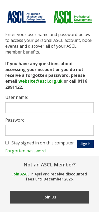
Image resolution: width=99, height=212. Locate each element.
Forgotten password (25, 151)
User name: (16, 97)
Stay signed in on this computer (42, 143)
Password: (15, 120)
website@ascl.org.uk (40, 81)
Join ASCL (21, 173)
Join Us (49, 197)
